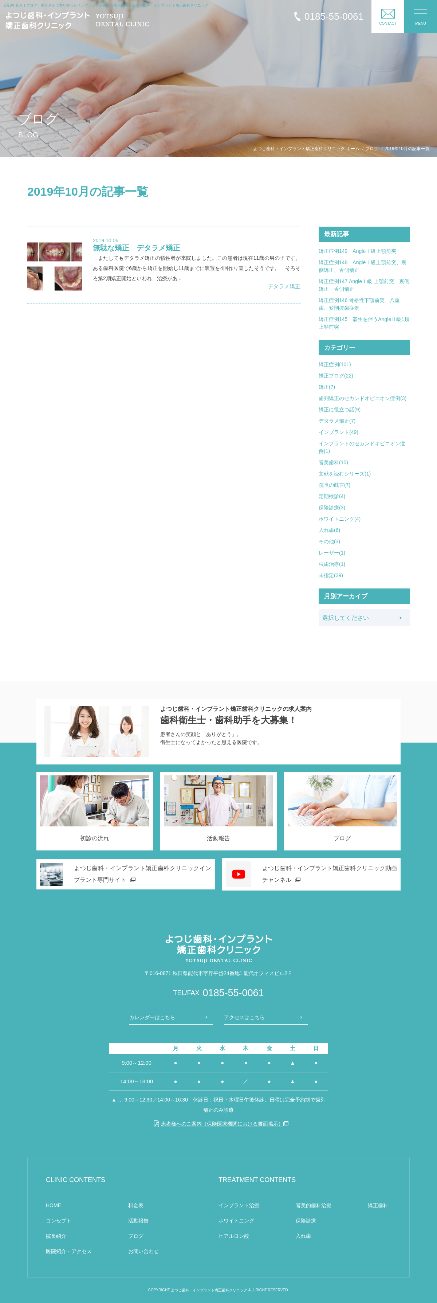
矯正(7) (327, 387)
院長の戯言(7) (334, 485)
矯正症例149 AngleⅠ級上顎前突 (357, 251)
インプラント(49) (338, 432)
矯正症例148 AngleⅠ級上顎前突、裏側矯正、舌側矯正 (362, 266)
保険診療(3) (332, 507)
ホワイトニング (236, 1221)
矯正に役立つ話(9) (340, 409)
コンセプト (58, 1221)
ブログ (135, 1236)
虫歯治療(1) (332, 564)
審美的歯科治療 (313, 1205)
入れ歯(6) (329, 530)
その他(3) (329, 541)
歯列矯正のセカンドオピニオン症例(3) (362, 398)
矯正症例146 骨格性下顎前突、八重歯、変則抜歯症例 (359, 304)
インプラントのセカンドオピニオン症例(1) (362, 447)
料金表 (135, 1205)
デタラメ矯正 (284, 286)
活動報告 (138, 1221)
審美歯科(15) (333, 462)
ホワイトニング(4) (340, 519)
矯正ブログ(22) (336, 376)
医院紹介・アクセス (69, 1251)
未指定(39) (331, 575)
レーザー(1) (332, 553)
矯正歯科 (378, 1205)
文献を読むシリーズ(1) (345, 474)
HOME (53, 1205)
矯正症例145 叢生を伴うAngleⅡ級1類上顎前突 (364, 323)
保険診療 (306, 1221)
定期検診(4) (332, 496)
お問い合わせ (143, 1251)
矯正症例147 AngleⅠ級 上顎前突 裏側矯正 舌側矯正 (364, 285)
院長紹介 (56, 1236)
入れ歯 (303, 1236)
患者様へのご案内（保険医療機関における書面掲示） (218, 1124)
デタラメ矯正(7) (337, 421)
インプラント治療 (239, 1205)
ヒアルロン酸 (234, 1236)
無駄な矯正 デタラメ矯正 (136, 248)
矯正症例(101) (335, 364)
